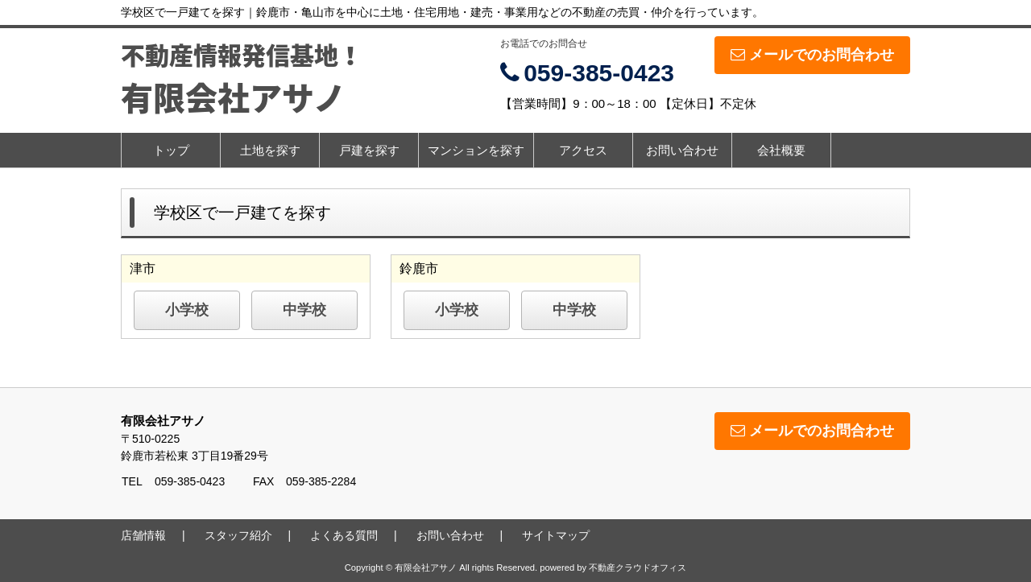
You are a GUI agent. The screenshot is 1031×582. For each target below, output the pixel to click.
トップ (171, 150)
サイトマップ (556, 535)
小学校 (187, 310)
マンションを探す (476, 150)
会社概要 (781, 150)
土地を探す (270, 150)
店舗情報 (143, 535)
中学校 (304, 310)
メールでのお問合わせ (812, 55)
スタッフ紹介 (238, 535)
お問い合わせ (682, 150)
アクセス (583, 150)
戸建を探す (369, 150)
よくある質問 (344, 535)
